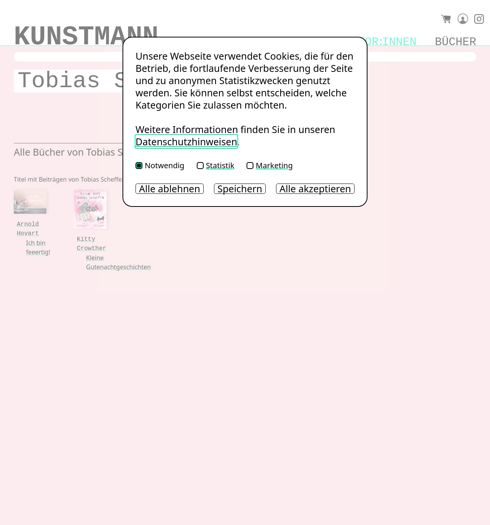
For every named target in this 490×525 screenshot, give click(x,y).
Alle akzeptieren (315, 189)
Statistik (215, 165)
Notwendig (160, 165)
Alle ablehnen (169, 189)
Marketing (270, 165)
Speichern (239, 189)
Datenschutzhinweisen (186, 141)
